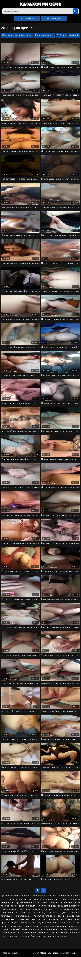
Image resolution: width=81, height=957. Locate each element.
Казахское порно (11, 953)
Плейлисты (27, 18)
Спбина (61, 35)
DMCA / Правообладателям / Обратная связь (55, 953)
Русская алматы (44, 35)
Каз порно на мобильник (17, 35)
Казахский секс (40, 4)
